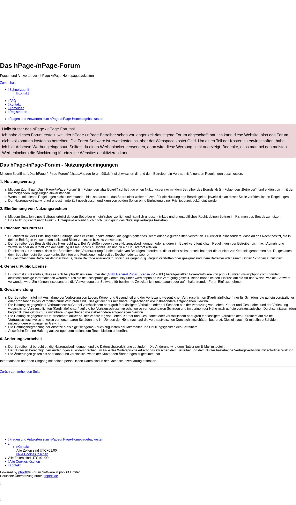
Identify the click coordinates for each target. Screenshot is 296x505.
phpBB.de (51, 476)
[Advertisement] (123, 29)
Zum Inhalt (8, 82)
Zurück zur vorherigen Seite (20, 371)
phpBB (23, 472)
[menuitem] (22, 93)
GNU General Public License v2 (131, 274)
